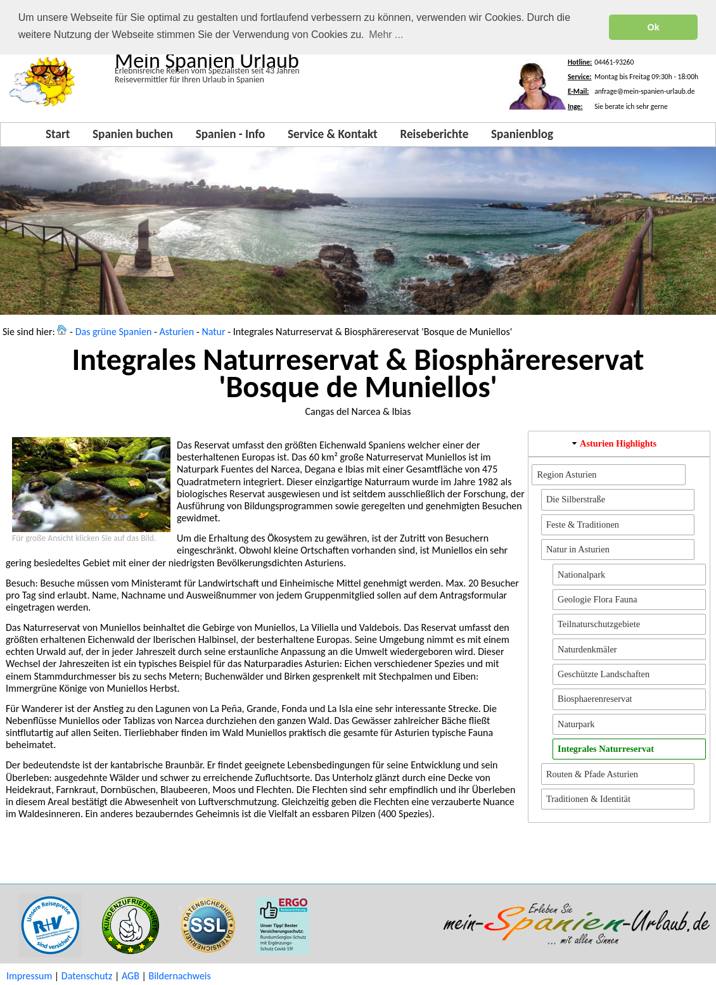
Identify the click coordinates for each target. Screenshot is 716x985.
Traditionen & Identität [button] (588, 799)
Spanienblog (522, 134)
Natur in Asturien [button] (578, 549)
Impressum (29, 976)
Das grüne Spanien (113, 332)
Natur (213, 332)
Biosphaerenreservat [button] (595, 699)
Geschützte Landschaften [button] (603, 674)
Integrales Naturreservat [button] (606, 749)
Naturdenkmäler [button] (587, 649)
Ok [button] (654, 27)
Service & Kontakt (333, 134)
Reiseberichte (434, 134)
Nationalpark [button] (581, 574)
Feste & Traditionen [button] (582, 524)
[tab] (619, 444)
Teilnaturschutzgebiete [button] (599, 624)
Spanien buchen (133, 134)
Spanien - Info (230, 134)
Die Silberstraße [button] (575, 499)
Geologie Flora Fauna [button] (597, 599)
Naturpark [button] (576, 724)
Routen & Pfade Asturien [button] (592, 774)
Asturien (177, 332)
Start (58, 134)
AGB (130, 976)
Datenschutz (86, 976)
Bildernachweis (179, 976)
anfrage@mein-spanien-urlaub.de (644, 91)
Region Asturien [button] (567, 474)
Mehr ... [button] (386, 34)
